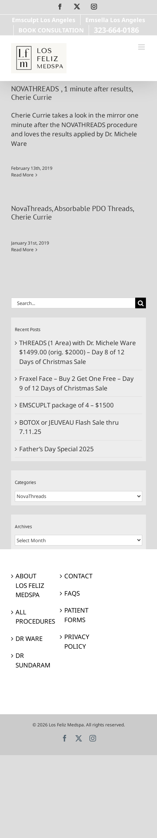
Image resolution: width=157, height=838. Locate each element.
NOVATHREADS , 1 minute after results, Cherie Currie (72, 93)
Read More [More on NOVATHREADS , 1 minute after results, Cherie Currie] (22, 175)
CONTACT (78, 576)
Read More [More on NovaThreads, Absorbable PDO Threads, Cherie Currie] (22, 249)
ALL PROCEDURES (30, 617)
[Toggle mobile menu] (142, 47)
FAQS (72, 593)
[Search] (140, 303)
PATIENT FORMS (76, 615)
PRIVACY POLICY (76, 641)
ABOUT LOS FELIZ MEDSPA (30, 585)
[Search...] (73, 303)
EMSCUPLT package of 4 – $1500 (66, 405)
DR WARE (29, 638)
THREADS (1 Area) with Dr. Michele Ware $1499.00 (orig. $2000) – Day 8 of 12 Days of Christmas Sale (77, 352)
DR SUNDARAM (30, 660)
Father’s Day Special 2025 (56, 449)
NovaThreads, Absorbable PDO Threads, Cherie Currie (72, 213)
